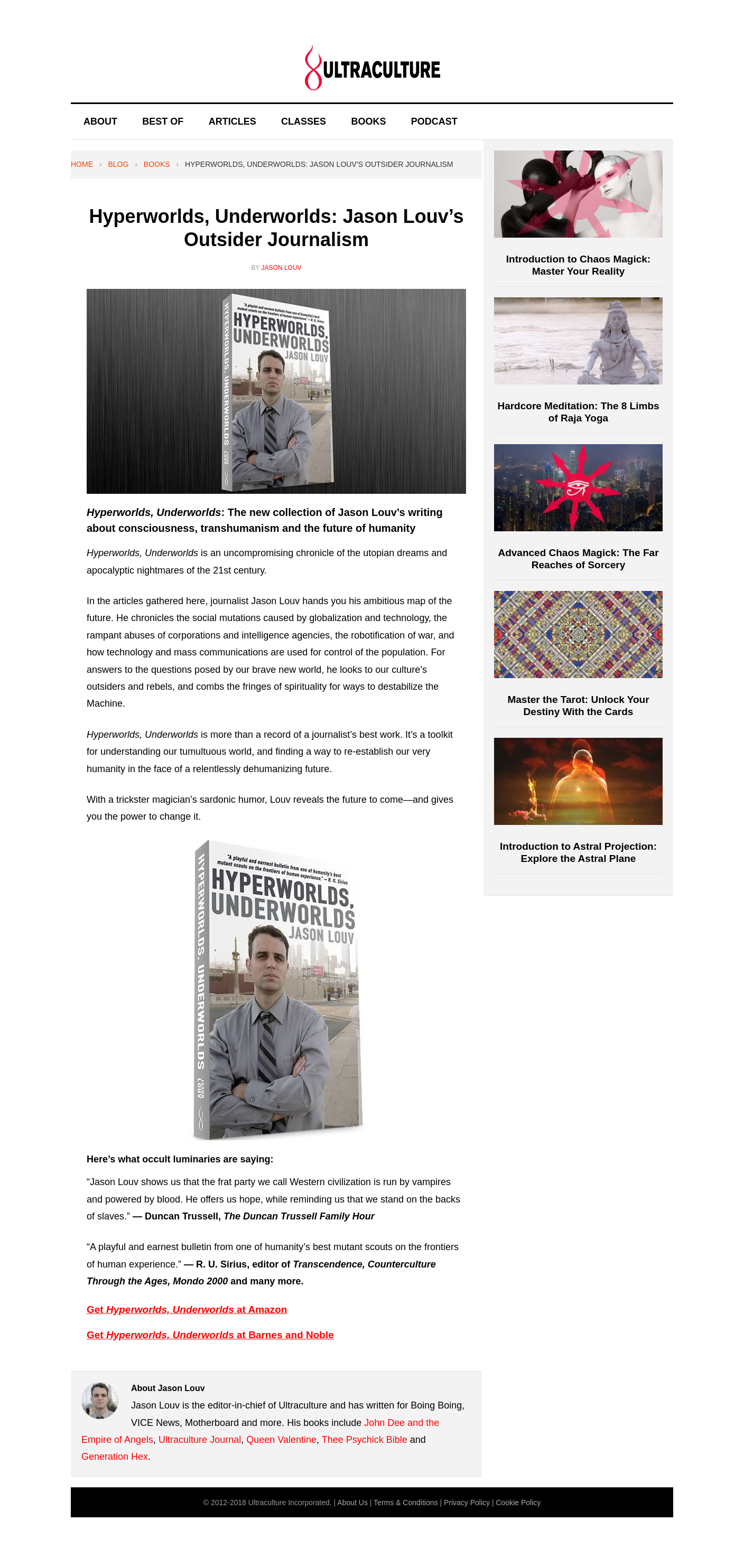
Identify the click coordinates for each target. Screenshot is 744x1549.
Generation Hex (114, 1456)
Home (82, 164)
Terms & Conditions (406, 1502)
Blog (118, 164)
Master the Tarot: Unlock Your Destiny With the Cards (578, 705)
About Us (352, 1502)
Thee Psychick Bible (364, 1439)
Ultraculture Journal (200, 1439)
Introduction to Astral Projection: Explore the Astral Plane (578, 852)
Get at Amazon (187, 1309)
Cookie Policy (518, 1502)
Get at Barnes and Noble (210, 1334)
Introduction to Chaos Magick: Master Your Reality (578, 265)
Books (157, 164)
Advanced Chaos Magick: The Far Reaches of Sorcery (578, 558)
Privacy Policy (467, 1502)
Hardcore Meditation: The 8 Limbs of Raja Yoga (578, 412)
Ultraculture (372, 67)
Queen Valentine (281, 1439)
